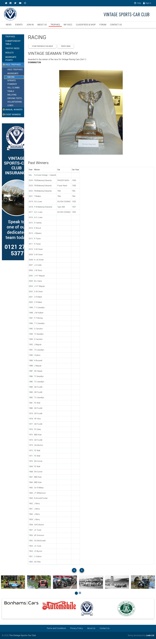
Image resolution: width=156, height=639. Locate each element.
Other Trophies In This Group (42, 46)
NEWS (8, 25)
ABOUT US (42, 25)
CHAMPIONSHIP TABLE (13, 42)
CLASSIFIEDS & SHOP (86, 25)
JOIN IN (30, 25)
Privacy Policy (76, 628)
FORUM (102, 25)
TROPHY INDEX (12, 48)
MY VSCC (68, 25)
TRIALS (10, 91)
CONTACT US (116, 25)
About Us (91, 628)
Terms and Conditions (56, 628)
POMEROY (12, 84)
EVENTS (19, 25)
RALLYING (11, 95)
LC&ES (10, 105)
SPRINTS (11, 80)
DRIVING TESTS (14, 98)
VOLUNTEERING (14, 102)
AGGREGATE (12, 73)
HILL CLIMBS (13, 88)
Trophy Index (65, 46)
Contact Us (105, 628)
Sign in (147, 3)
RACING (10, 77)
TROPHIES (55, 25)
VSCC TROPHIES (15, 69)
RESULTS (9, 52)
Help (137, 3)
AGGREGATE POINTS (10, 58)
